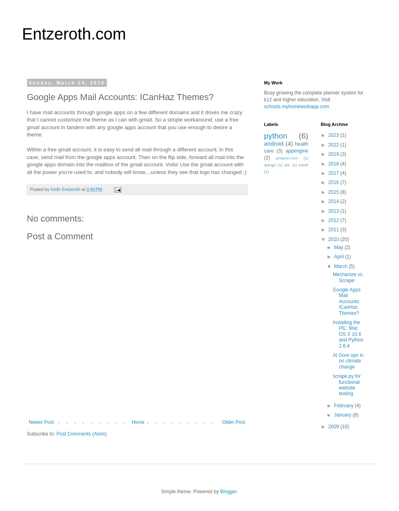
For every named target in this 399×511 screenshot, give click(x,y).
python (276, 136)
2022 (334, 145)
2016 (334, 182)
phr (287, 165)
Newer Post (41, 422)
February (344, 405)
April (339, 257)
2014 (334, 201)
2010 (334, 239)
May (339, 247)
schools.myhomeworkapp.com (296, 106)
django (270, 165)
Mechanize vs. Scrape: (348, 277)
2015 (334, 192)
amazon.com (287, 158)
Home (138, 422)
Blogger (228, 491)
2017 (334, 173)
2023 (334, 135)
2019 (334, 154)
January (343, 415)
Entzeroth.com (74, 34)
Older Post (233, 422)
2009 (334, 426)
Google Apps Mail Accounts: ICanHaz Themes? (347, 301)
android (274, 143)
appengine (297, 151)
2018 (334, 164)
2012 (334, 220)
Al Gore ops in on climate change (348, 361)
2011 (334, 229)
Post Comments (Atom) (81, 434)
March (341, 266)
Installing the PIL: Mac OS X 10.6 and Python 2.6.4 (348, 334)
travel (303, 165)
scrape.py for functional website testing (347, 384)
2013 (334, 211)
